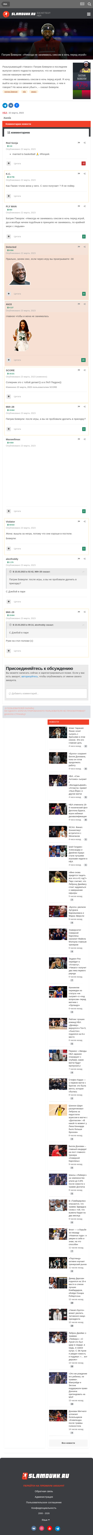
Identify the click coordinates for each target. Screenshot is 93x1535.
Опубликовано (21, 149)
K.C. (8, 173)
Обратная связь (44, 1491)
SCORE (10, 370)
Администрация (44, 1496)
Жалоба (7, 118)
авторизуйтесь (29, 676)
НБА (4, 112)
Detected (11, 247)
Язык (46, 1519)
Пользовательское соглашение (44, 1502)
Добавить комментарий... (24, 693)
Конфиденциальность (43, 1508)
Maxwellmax (13, 439)
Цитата (17, 163)
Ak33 (9, 304)
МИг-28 (10, 406)
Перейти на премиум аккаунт (43, 1485)
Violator (10, 521)
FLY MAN (11, 206)
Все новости (68, 1443)
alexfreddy (12, 559)
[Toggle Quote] (10, 571)
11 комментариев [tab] (18, 132)
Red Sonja (12, 143)
